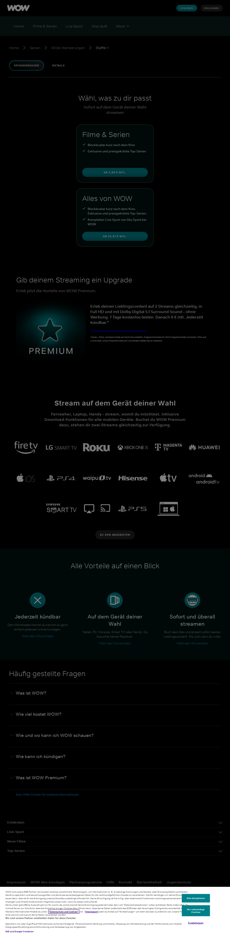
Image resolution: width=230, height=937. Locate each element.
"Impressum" (91, 911)
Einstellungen (195, 922)
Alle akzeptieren (196, 898)
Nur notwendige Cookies (195, 911)
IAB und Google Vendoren (19, 931)
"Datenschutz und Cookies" (64, 911)
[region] (115, 912)
